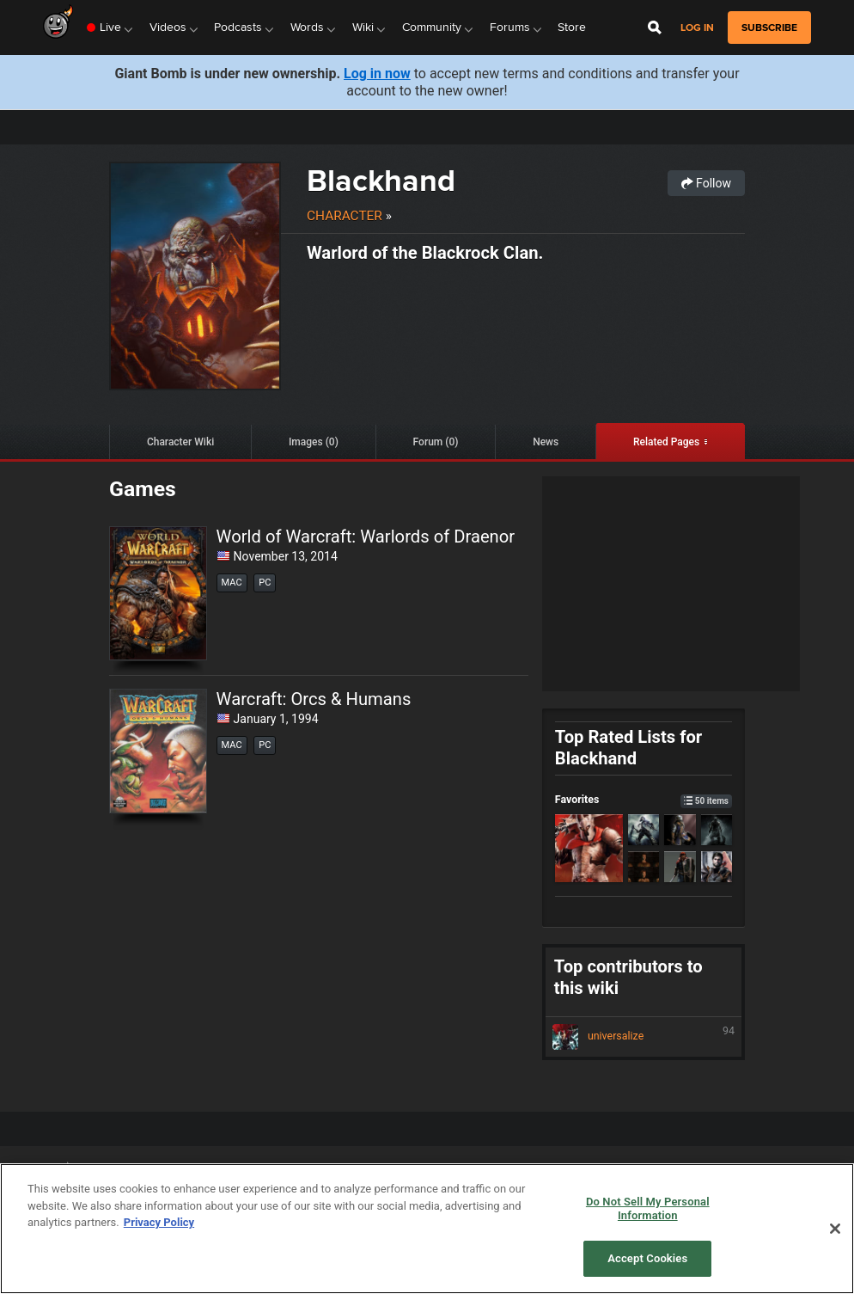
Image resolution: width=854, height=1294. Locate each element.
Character (344, 216)
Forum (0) (436, 442)
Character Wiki (180, 442)
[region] (427, 1228)
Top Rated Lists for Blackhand (628, 748)
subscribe (769, 27)
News (545, 442)
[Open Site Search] (655, 27)
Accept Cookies (647, 1258)
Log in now (377, 73)
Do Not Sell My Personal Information (648, 1208)
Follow (706, 183)
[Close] (835, 1229)
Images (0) (314, 442)
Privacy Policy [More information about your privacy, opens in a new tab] (159, 1222)
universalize (643, 1037)
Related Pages (666, 442)
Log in (697, 27)
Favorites (643, 799)
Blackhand (381, 180)
